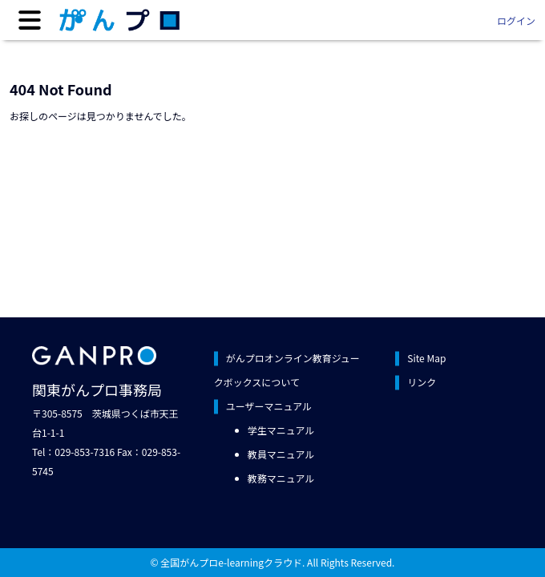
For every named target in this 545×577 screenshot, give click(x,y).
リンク (421, 382)
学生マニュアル (281, 430)
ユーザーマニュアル (269, 406)
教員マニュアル (281, 454)
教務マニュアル (281, 478)
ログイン (516, 20)
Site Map (426, 358)
